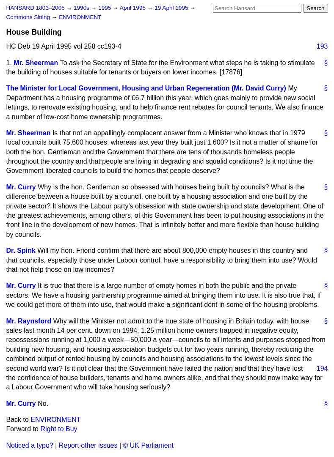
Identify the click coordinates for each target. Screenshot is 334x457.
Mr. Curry (21, 187)
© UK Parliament (148, 445)
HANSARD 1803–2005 (35, 8)
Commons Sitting (29, 17)
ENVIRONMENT (80, 17)
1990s (82, 8)
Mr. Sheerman (36, 62)
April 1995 (133, 8)
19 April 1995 (172, 8)
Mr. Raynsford (29, 321)
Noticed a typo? (29, 445)
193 (322, 46)
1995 (105, 8)
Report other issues (88, 445)
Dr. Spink (21, 250)
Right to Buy (58, 428)
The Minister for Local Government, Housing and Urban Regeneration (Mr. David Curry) (146, 88)
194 (322, 368)
